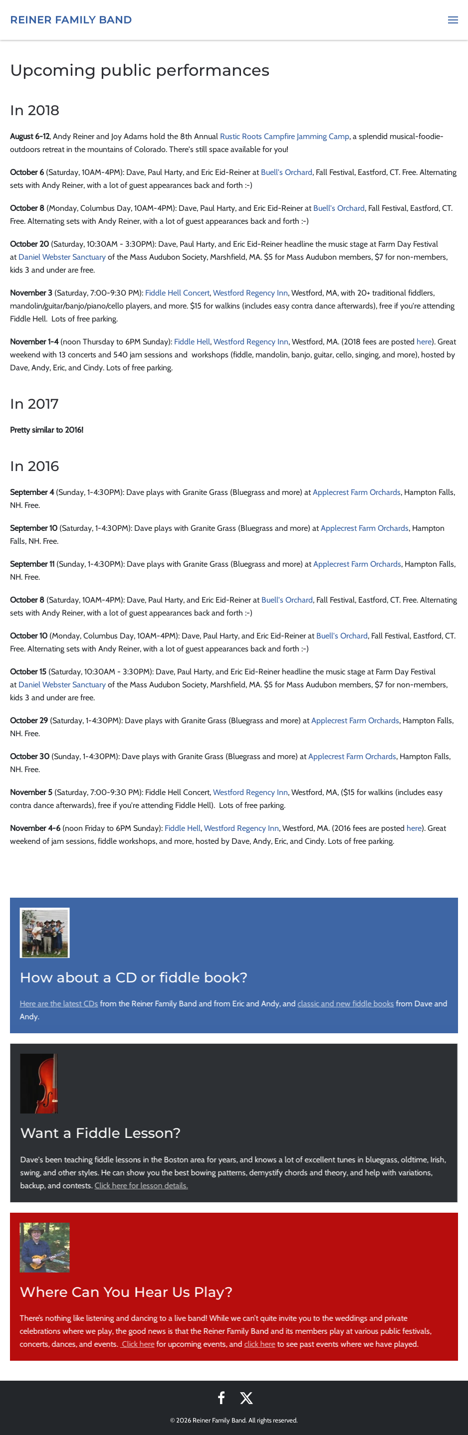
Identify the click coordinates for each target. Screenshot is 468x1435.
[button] (453, 20)
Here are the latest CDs (58, 1003)
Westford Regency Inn (250, 293)
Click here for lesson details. (140, 1185)
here (424, 341)
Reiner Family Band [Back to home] (71, 20)
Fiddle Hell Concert (177, 293)
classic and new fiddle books (345, 1003)
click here (258, 1344)
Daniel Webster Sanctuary (62, 257)
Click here (136, 1344)
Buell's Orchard (286, 172)
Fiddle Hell (192, 341)
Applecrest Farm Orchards (357, 492)
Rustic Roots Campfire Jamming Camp (284, 136)
